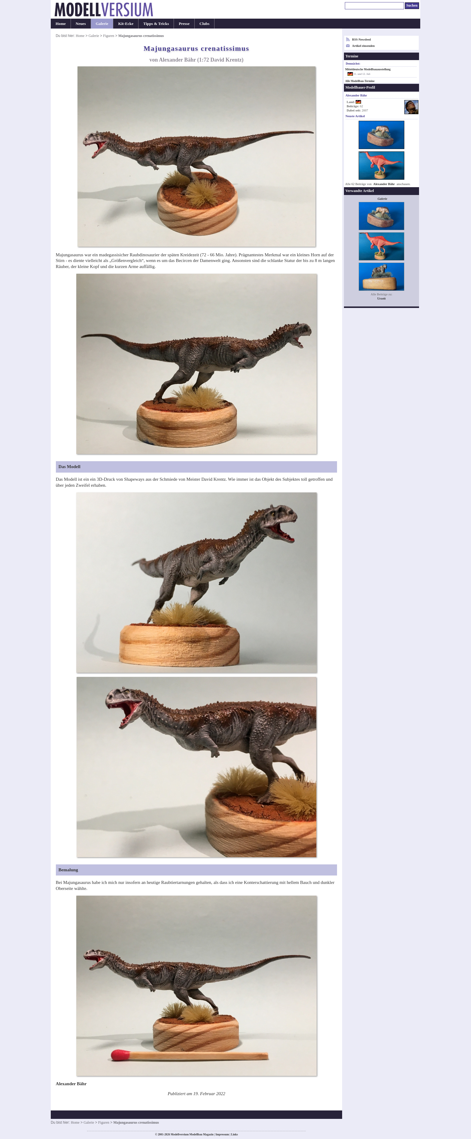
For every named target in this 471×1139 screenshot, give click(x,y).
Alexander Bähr (384, 184)
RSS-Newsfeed (361, 39)
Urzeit (381, 298)
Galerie (102, 23)
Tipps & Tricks (156, 23)
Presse (184, 23)
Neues (81, 23)
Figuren (108, 36)
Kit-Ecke (125, 23)
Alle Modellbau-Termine (360, 81)
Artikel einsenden (363, 45)
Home (61, 23)
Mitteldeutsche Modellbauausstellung (367, 69)
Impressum (222, 1134)
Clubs (204, 23)
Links (234, 1134)
